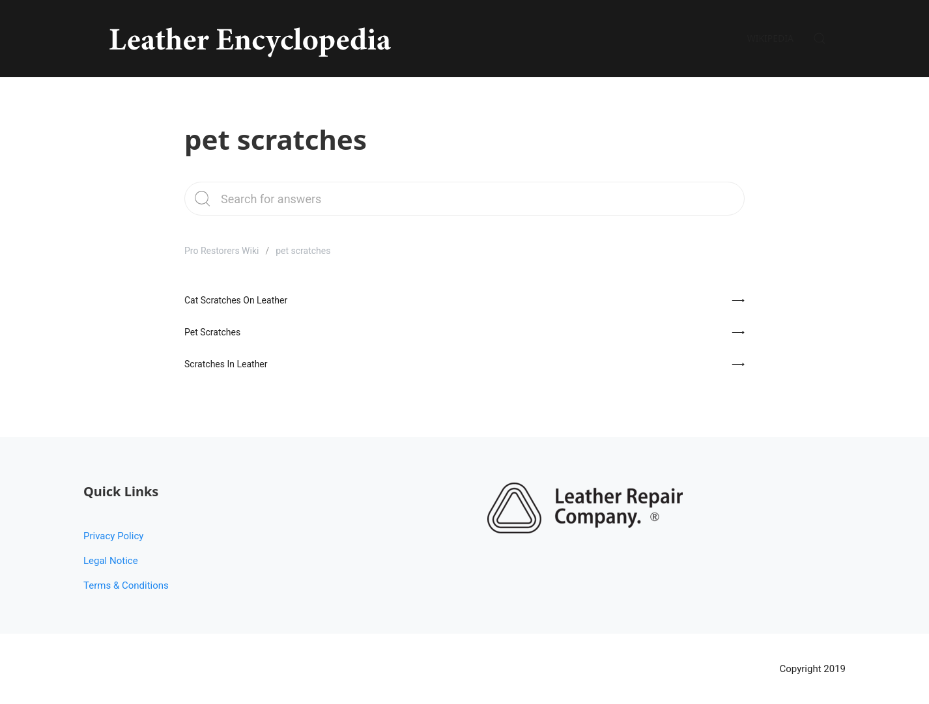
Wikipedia (770, 38)
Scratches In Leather (226, 364)
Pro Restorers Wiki (221, 251)
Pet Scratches (212, 332)
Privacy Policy (113, 536)
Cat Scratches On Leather (235, 300)
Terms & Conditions (126, 585)
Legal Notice (110, 561)
